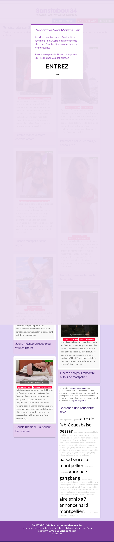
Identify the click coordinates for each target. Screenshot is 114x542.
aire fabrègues (65, 450)
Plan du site (57, 534)
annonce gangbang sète (69, 452)
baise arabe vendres (86, 445)
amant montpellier (67, 494)
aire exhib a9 (72, 499)
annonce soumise (91, 512)
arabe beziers (86, 489)
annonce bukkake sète (68, 445)
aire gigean (78, 432)
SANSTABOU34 (40, 525)
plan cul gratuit (79, 400)
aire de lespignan (71, 487)
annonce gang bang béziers (70, 447)
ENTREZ (57, 66)
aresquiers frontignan (68, 515)
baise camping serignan (73, 435)
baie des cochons (78, 485)
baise (86, 466)
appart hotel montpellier (84, 438)
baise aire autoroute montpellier (85, 450)
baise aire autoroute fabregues (82, 492)
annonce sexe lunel (71, 443)
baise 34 (85, 447)
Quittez (57, 74)
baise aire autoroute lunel (70, 489)
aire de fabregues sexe (84, 494)
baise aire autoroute (88, 443)
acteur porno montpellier (69, 420)
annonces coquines (79, 388)
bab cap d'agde (90, 435)
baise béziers (85, 455)
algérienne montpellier (88, 487)
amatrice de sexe (66, 438)
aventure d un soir (71, 455)
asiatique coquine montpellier (81, 482)
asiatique (93, 447)
